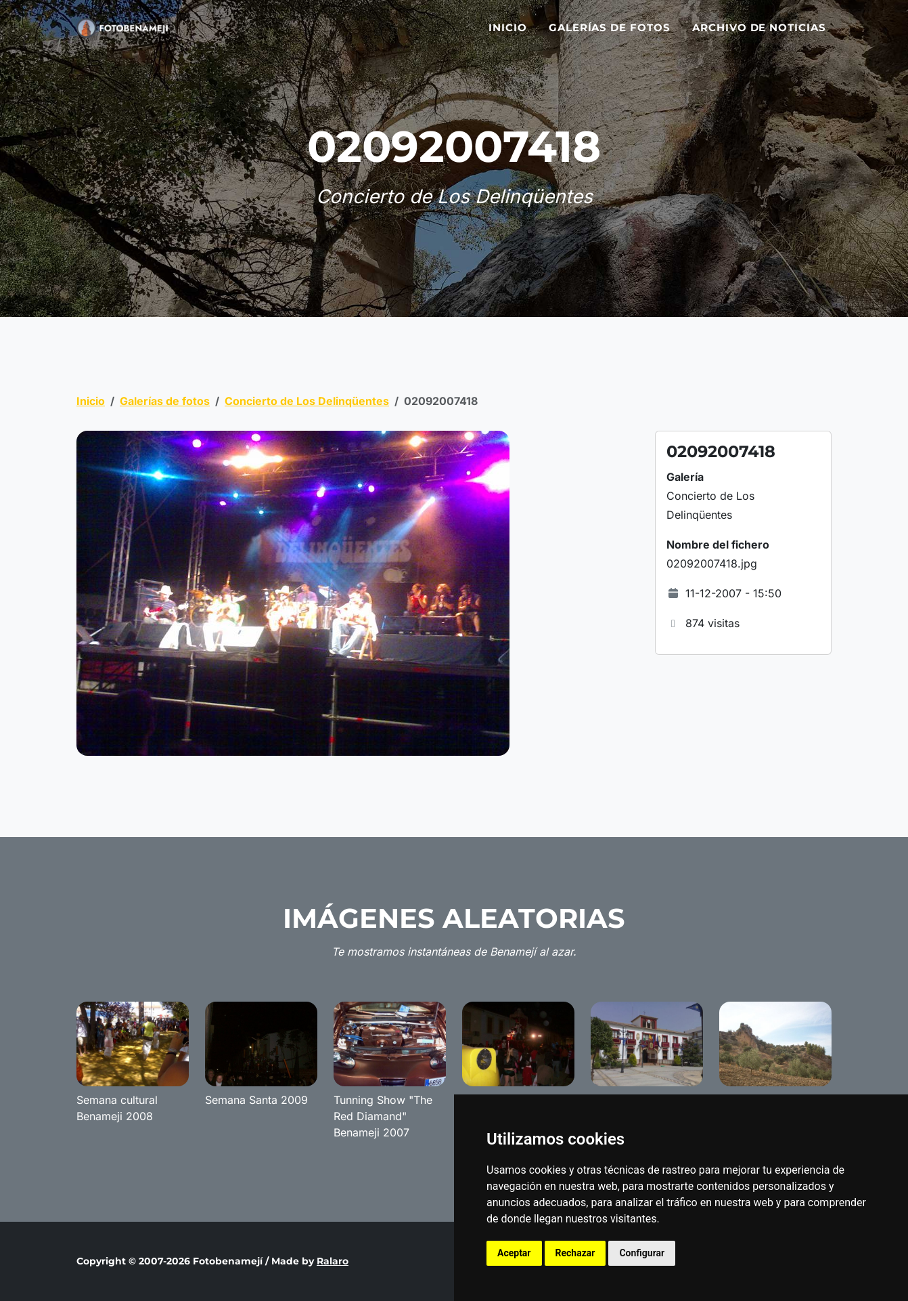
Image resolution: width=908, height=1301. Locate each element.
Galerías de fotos (610, 35)
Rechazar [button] (575, 1252)
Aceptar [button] (514, 1252)
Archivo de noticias (759, 35)
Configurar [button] (641, 1252)
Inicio (508, 35)
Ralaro (332, 1261)
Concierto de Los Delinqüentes (307, 401)
